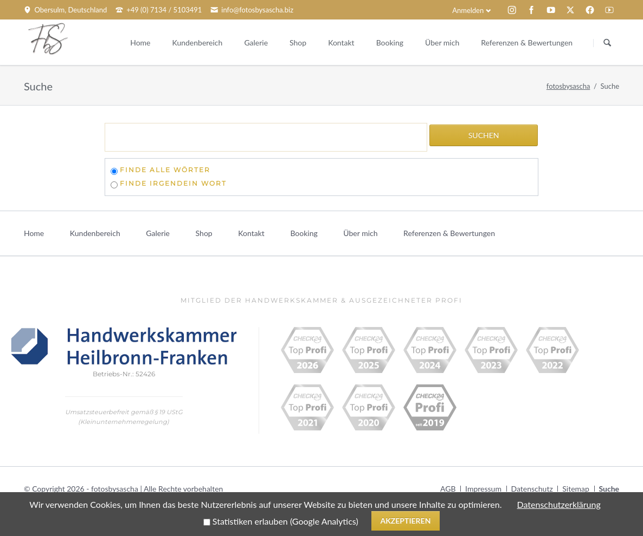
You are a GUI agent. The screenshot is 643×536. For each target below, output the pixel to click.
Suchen (607, 43)
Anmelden (468, 10)
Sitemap (575, 488)
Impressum (483, 488)
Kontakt (251, 233)
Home (34, 233)
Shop (204, 233)
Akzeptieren (405, 520)
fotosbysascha (568, 86)
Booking (303, 233)
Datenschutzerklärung (559, 504)
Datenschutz (532, 488)
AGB (448, 488)
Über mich (360, 233)
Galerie (158, 233)
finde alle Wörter (165, 170)
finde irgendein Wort (173, 183)
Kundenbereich (95, 233)
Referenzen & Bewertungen (449, 233)
